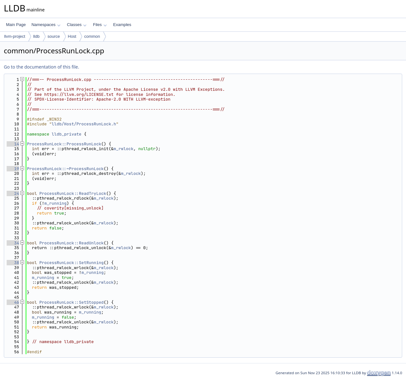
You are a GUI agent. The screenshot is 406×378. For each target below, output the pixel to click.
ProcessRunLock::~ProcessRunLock (65, 168)
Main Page (16, 24)
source (54, 36)
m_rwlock (123, 148)
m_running (55, 203)
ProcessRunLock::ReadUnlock (71, 243)
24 (13, 193)
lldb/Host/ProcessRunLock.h (84, 124)
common (92, 36)
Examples (122, 24)
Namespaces (45, 24)
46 (13, 302)
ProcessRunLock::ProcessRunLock (64, 144)
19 (13, 168)
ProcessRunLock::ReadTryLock (72, 193)
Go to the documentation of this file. (41, 67)
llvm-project (14, 36)
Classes (77, 24)
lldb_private (67, 134)
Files (100, 24)
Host (72, 36)
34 (13, 243)
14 (13, 144)
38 (13, 262)
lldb (36, 36)
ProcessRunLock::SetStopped (71, 302)
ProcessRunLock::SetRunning (71, 262)
